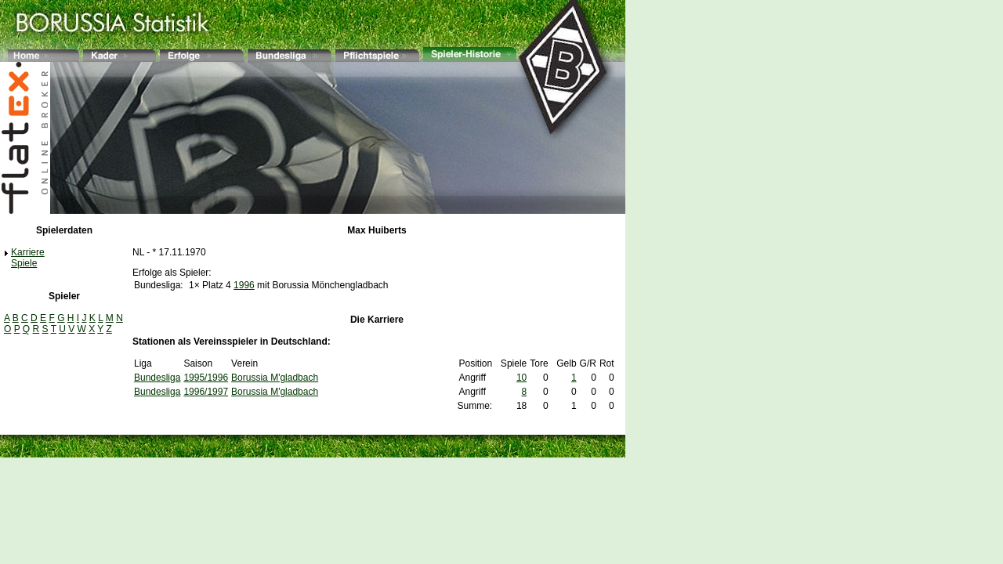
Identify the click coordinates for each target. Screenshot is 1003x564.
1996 (244, 285)
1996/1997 (205, 391)
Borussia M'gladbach (274, 377)
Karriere (28, 252)
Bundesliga (157, 377)
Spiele (24, 263)
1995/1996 (205, 377)
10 (521, 377)
